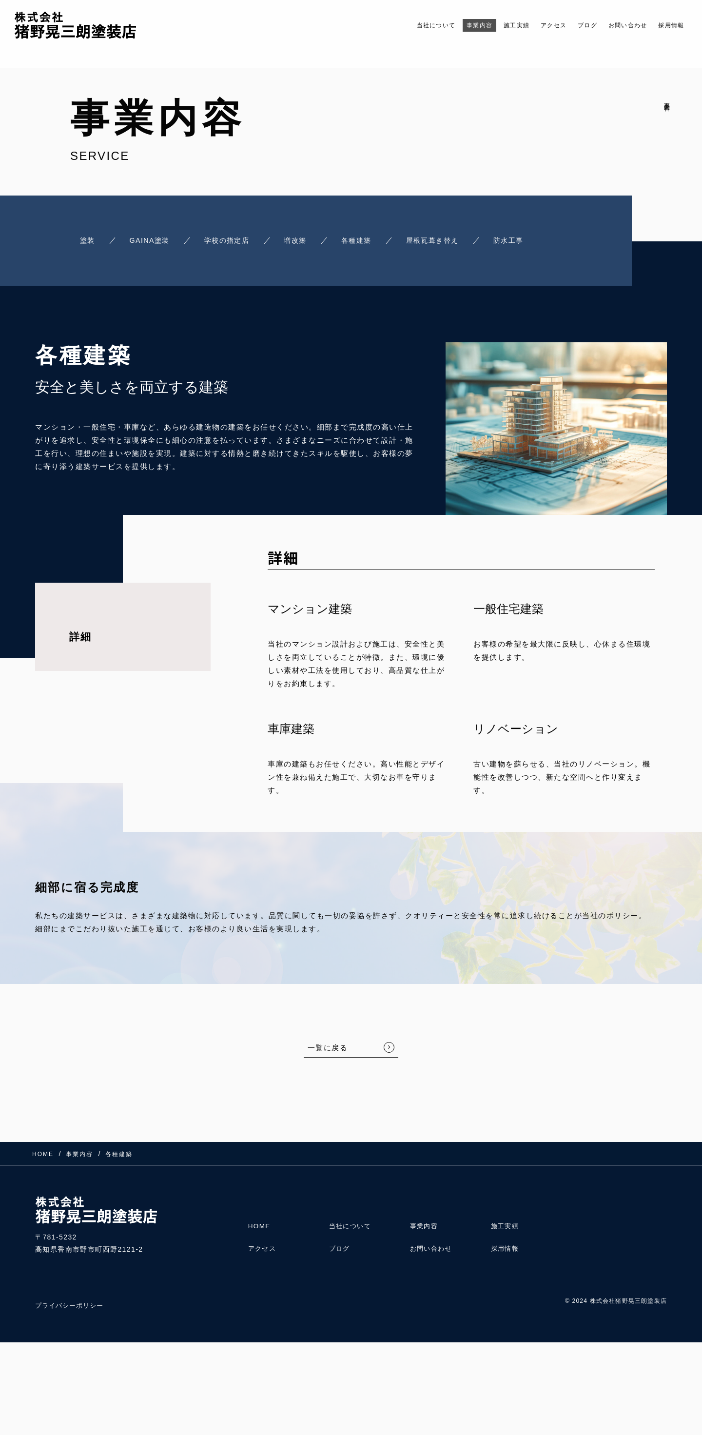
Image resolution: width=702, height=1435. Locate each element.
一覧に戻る (328, 1045)
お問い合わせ (616, 25)
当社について (391, 25)
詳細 (80, 634)
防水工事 (529, 239)
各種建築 (367, 239)
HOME (260, 1220)
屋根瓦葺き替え (448, 239)
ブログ (569, 25)
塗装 (82, 239)
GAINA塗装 (148, 239)
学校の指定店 (230, 239)
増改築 (303, 239)
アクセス (529, 25)
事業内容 (443, 25)
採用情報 (668, 25)
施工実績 (486, 25)
